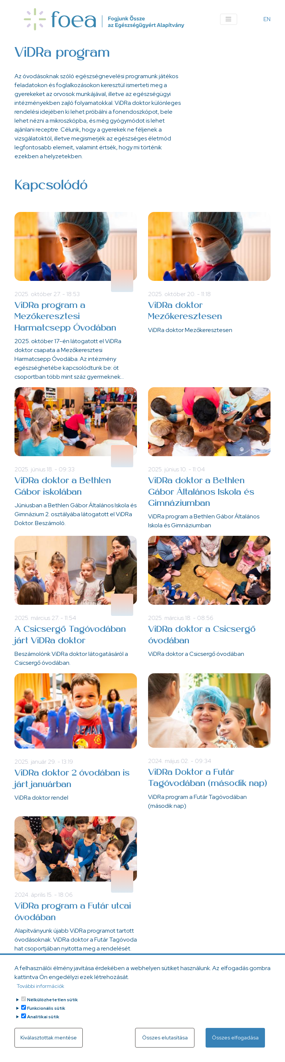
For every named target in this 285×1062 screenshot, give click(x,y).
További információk (40, 986)
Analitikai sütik (43, 1017)
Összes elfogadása (235, 1038)
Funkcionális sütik (46, 1009)
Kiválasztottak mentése (48, 1038)
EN (267, 19)
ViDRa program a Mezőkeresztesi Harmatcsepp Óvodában (65, 317)
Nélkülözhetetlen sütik (52, 1000)
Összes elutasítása (165, 1038)
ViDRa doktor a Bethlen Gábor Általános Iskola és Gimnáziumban (201, 492)
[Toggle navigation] (228, 19)
